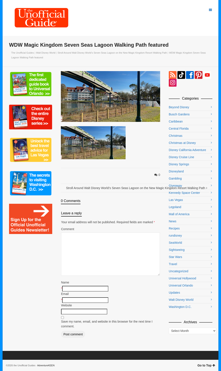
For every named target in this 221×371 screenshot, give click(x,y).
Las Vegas (176, 200)
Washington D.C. (180, 307)
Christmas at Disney (182, 143)
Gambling (175, 178)
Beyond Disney (179, 107)
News (172, 221)
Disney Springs (179, 164)
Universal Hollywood (182, 278)
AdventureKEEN (46, 365)
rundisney (175, 235)
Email (65, 294)
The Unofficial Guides (22, 52)
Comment (67, 229)
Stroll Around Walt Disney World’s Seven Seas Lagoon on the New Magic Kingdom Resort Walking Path (112, 52)
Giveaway (175, 185)
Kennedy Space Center (184, 192)
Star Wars (175, 257)
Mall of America (179, 214)
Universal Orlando (181, 285)
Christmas (175, 135)
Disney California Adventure (187, 150)
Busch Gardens (179, 114)
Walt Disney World (45, 52)
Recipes (174, 228)
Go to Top (206, 365)
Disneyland (176, 171)
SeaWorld (175, 242)
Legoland (175, 207)
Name (65, 282)
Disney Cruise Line (181, 157)
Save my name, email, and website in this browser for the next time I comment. (106, 324)
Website (66, 305)
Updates (174, 292)
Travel (173, 264)
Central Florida (179, 128)
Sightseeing (177, 250)
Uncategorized (178, 271)
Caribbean (176, 121)
